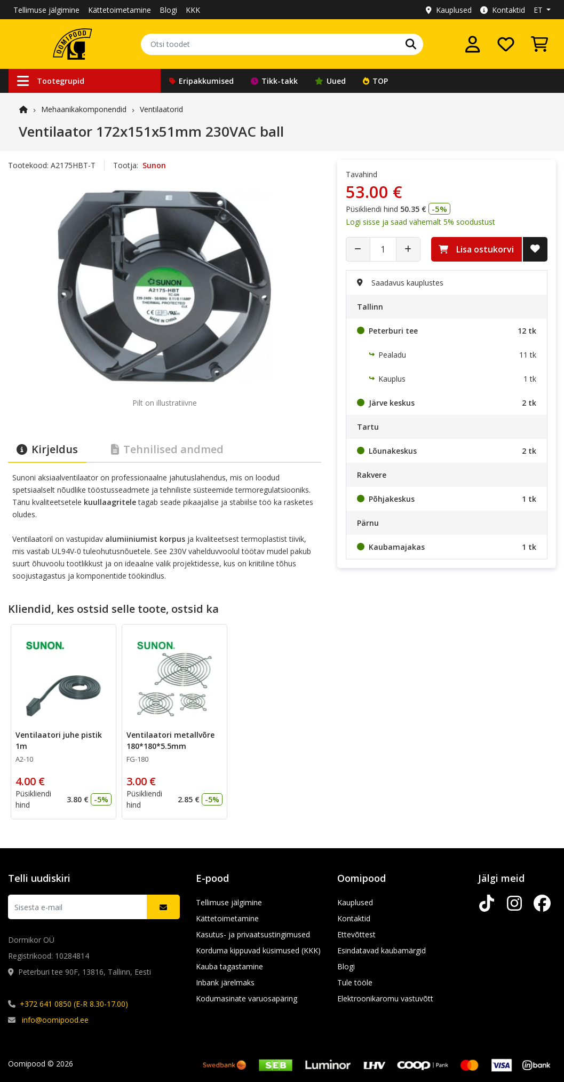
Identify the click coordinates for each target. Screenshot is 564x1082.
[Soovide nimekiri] (505, 44)
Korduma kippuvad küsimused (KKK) (258, 950)
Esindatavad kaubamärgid (381, 950)
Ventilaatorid (161, 109)
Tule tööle (354, 982)
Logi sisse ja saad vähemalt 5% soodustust (420, 222)
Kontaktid (502, 10)
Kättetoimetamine (119, 10)
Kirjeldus (47, 449)
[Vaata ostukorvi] (539, 44)
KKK (193, 10)
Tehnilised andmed (167, 449)
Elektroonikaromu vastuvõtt (385, 998)
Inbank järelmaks (225, 982)
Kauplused (449, 10)
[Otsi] (411, 44)
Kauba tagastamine (229, 966)
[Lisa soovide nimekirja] (535, 249)
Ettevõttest (356, 934)
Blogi (168, 10)
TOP (375, 81)
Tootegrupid (50, 81)
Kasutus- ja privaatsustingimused (253, 934)
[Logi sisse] (472, 44)
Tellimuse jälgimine (46, 10)
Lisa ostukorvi (476, 249)
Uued (330, 81)
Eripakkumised (201, 81)
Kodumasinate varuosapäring (246, 998)
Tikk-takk (274, 81)
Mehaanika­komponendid (83, 109)
